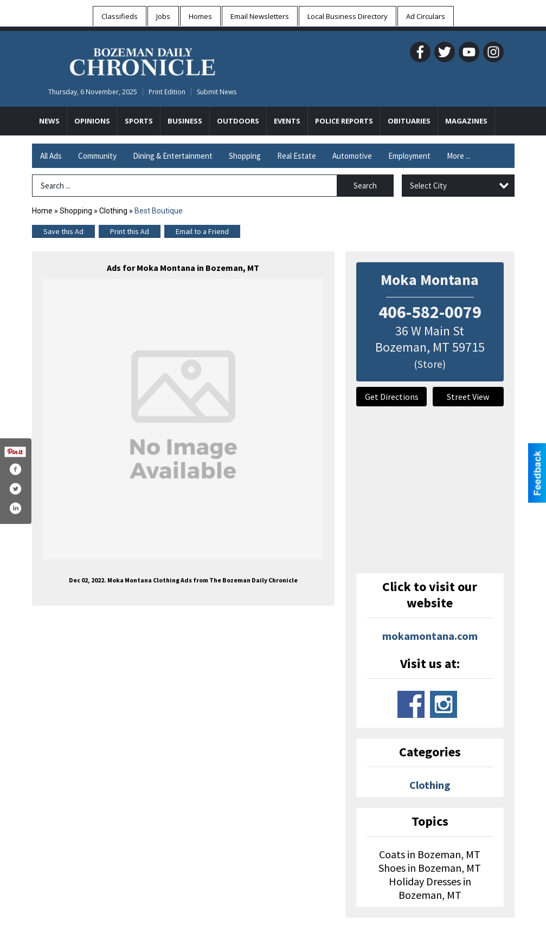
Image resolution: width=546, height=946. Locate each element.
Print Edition (167, 91)
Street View (468, 396)
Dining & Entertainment (173, 156)
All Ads (51, 156)
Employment (409, 156)
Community (97, 156)
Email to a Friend (202, 231)
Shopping (245, 156)
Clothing (113, 210)
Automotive (352, 156)
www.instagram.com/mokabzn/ (443, 704)
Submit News (216, 91)
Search (365, 185)
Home (42, 210)
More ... (459, 156)
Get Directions (392, 396)
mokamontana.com (430, 636)
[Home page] (142, 60)
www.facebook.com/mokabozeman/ (411, 704)
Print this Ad (129, 231)
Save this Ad (63, 231)
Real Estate (296, 156)
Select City (428, 185)
